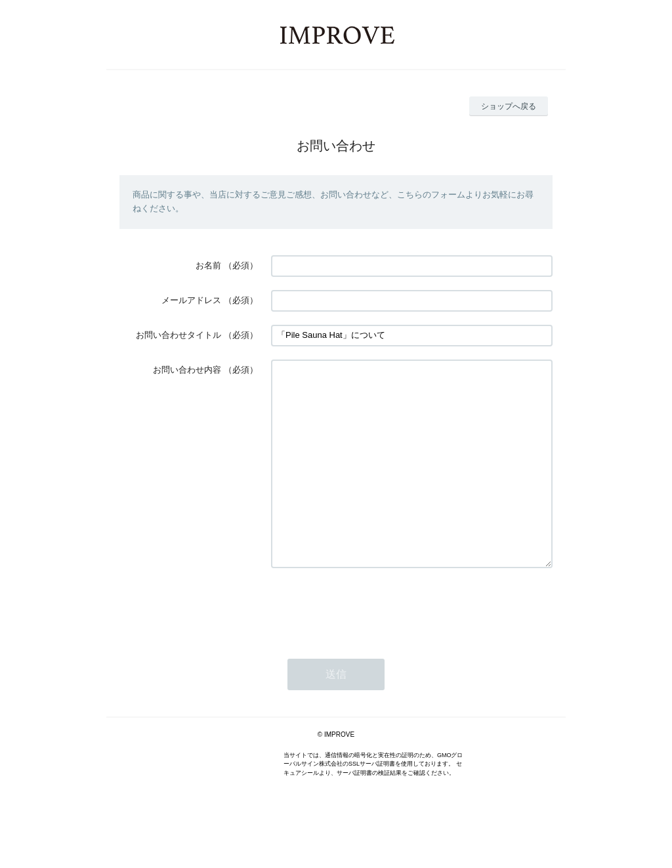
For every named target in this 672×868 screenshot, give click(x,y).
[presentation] (371, 646)
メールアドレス (191, 300)
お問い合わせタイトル (178, 335)
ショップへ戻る (508, 106)
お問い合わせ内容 (187, 370)
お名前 (208, 265)
